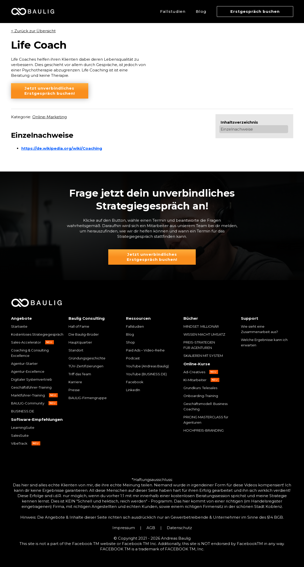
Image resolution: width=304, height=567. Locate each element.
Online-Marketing (49, 116)
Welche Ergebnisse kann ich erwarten (264, 342)
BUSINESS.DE (22, 411)
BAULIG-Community (27, 403)
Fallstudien (172, 11)
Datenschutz (179, 527)
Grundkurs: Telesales (200, 388)
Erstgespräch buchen (255, 11)
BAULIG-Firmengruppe (87, 398)
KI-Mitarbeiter (195, 380)
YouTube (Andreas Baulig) (147, 366)
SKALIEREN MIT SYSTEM (203, 356)
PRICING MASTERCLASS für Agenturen (205, 419)
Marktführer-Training (28, 395)
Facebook (134, 382)
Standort (75, 350)
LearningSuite (22, 427)
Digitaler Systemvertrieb (31, 379)
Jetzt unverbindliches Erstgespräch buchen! (49, 91)
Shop (130, 342)
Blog (201, 11)
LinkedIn (133, 390)
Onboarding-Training (200, 396)
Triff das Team (79, 374)
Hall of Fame (78, 326)
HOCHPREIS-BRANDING (203, 430)
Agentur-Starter (24, 363)
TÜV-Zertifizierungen (85, 366)
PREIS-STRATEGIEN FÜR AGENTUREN (199, 345)
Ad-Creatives (194, 372)
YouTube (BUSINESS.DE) (146, 374)
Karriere (75, 382)
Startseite (19, 326)
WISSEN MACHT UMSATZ (204, 334)
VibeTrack (19, 443)
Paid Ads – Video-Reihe (145, 350)
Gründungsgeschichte (86, 358)
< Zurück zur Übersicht (33, 30)
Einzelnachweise (237, 129)
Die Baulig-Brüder (83, 334)
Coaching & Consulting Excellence (30, 353)
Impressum (123, 527)
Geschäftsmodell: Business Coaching (205, 406)
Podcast (133, 358)
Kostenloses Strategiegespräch (37, 334)
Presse (74, 390)
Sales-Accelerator (26, 342)
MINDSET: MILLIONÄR (201, 326)
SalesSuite (20, 435)
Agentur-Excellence (27, 371)
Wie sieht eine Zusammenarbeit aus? (259, 329)
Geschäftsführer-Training (31, 387)
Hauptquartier (80, 342)
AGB (150, 527)
